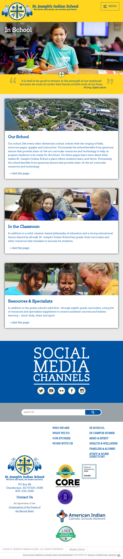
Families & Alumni (102, 448)
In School (97, 428)
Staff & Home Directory (99, 455)
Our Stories (61, 438)
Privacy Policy (77, 549)
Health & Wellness (103, 443)
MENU (110, 6)
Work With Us (62, 443)
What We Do (61, 433)
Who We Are (60, 428)
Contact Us (24, 497)
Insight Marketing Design (102, 555)
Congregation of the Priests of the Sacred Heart (25, 509)
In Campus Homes (102, 433)
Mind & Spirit (98, 438)
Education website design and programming (48, 555)
